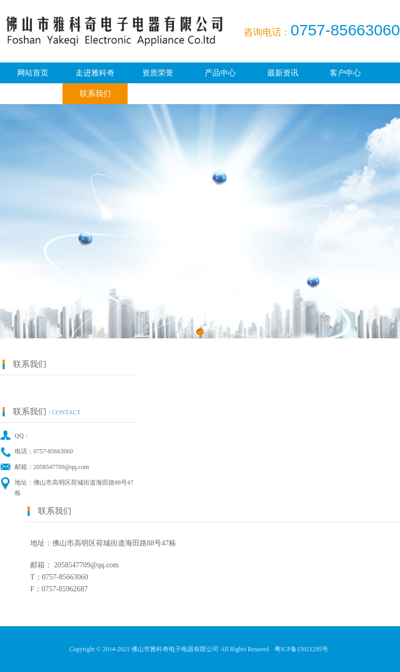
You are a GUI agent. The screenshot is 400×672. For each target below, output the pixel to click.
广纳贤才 (32, 94)
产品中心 (220, 73)
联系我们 (95, 94)
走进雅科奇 (95, 73)
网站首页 (32, 73)
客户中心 (345, 73)
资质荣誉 (157, 73)
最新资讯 (282, 73)
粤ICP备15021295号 (301, 649)
